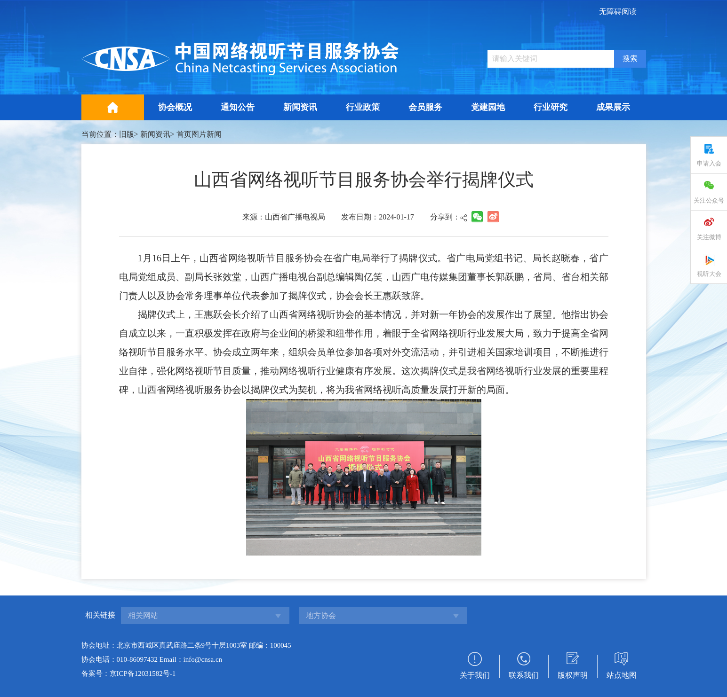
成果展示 (613, 107)
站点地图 (622, 675)
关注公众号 (709, 200)
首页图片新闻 (199, 134)
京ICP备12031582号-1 (143, 673)
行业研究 (550, 107)
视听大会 (709, 273)
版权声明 (573, 675)
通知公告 (238, 107)
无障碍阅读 (618, 12)
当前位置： (100, 134)
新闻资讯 (300, 107)
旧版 (126, 134)
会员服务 (425, 107)
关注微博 (709, 237)
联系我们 (524, 675)
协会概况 (175, 107)
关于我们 (475, 675)
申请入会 (709, 163)
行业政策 (363, 107)
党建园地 (488, 107)
